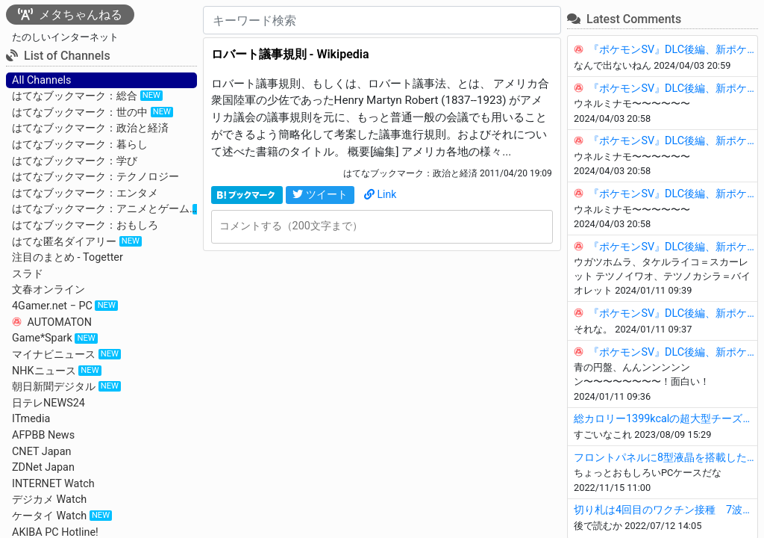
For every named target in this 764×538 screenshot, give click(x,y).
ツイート (320, 194)
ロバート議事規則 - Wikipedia (290, 54)
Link (380, 194)
